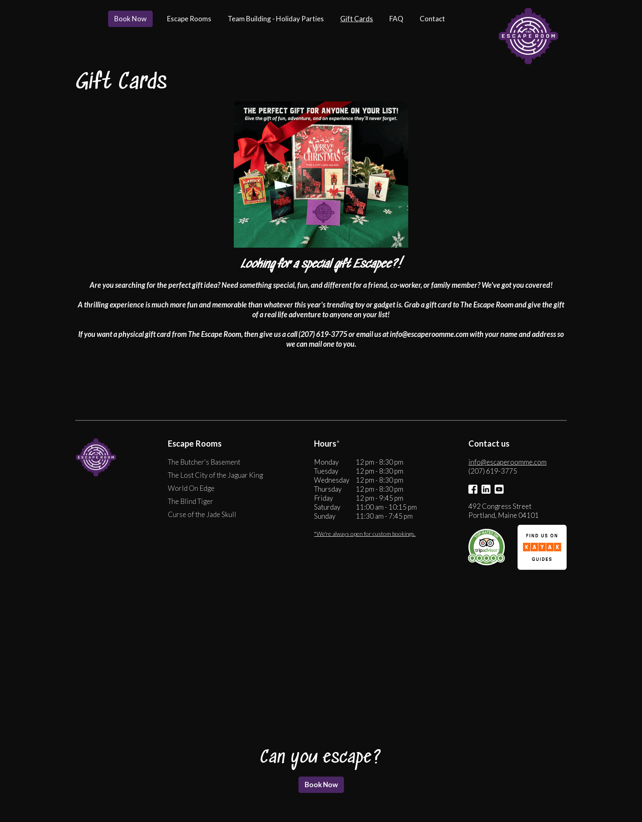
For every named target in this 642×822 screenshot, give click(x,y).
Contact (432, 18)
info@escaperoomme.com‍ (507, 462)
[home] (527, 37)
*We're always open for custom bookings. (365, 534)
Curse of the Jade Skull (202, 515)
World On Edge (191, 489)
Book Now (130, 18)
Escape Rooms (189, 18)
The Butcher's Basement (204, 462)
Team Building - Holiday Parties (276, 18)
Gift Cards (356, 18)
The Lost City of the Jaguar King (215, 476)
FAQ (396, 18)
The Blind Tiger (190, 502)
